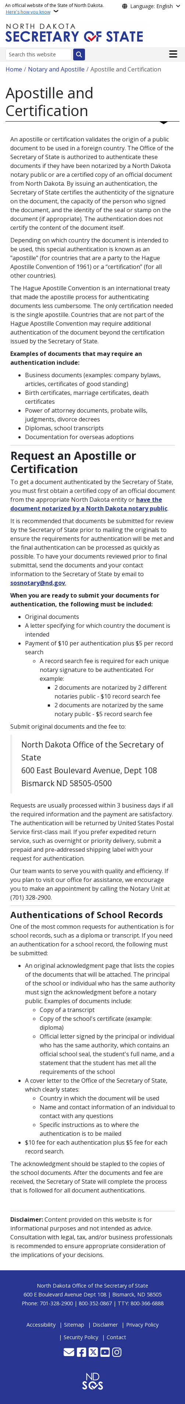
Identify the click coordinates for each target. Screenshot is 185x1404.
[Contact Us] (69, 1353)
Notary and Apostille (56, 69)
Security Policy (81, 1337)
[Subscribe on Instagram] (116, 1353)
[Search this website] (38, 54)
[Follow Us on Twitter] (93, 1353)
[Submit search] (79, 54)
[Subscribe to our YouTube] (105, 1353)
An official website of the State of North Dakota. (54, 8)
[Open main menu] (173, 54)
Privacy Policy (142, 1324)
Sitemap (74, 1324)
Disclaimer (105, 1324)
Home (14, 69)
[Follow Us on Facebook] (81, 1353)
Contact (116, 1337)
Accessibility (41, 1324)
